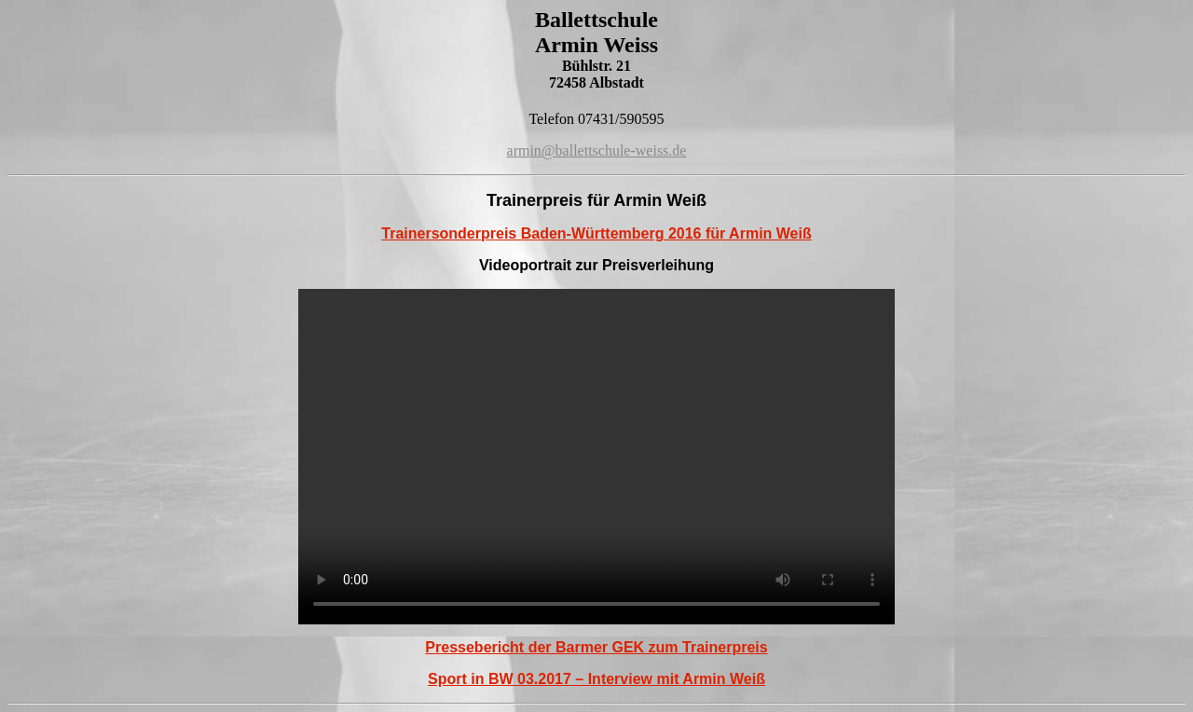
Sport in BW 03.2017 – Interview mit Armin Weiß (596, 679)
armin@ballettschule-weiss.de (597, 150)
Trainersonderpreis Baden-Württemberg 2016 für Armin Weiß (596, 233)
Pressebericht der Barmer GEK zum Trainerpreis (596, 647)
